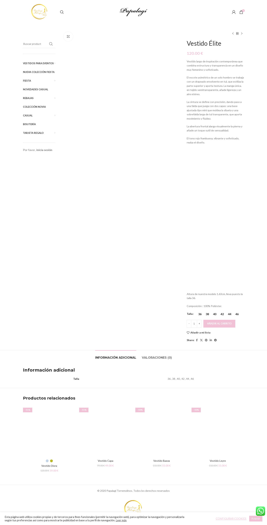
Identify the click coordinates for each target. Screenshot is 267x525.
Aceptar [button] (255, 518)
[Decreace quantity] (189, 324)
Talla (190, 313)
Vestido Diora (49, 465)
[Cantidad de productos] (194, 324)
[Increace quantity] (199, 324)
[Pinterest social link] (206, 340)
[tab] (115, 355)
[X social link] (201, 340)
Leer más (121, 520)
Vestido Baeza (161, 460)
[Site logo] (39, 11)
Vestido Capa (105, 460)
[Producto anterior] (233, 33)
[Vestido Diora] (49, 431)
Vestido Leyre (218, 460)
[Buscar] (62, 12)
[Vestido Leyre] (218, 431)
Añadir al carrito (219, 323)
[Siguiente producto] (242, 33)
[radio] (199, 314)
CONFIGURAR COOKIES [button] (231, 518)
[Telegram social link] (215, 340)
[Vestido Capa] (105, 431)
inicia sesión (44, 150)
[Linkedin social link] (211, 340)
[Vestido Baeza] (161, 431)
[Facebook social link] (197, 340)
